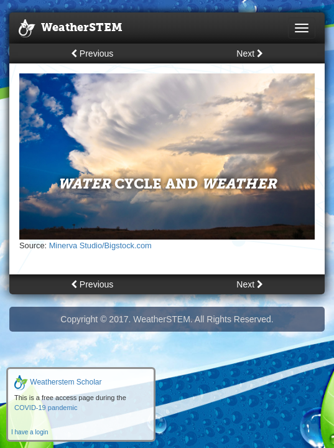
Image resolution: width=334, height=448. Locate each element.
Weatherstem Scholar (58, 382)
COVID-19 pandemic (46, 407)
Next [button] (249, 53)
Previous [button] (92, 53)
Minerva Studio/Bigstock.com (100, 245)
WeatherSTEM (71, 28)
